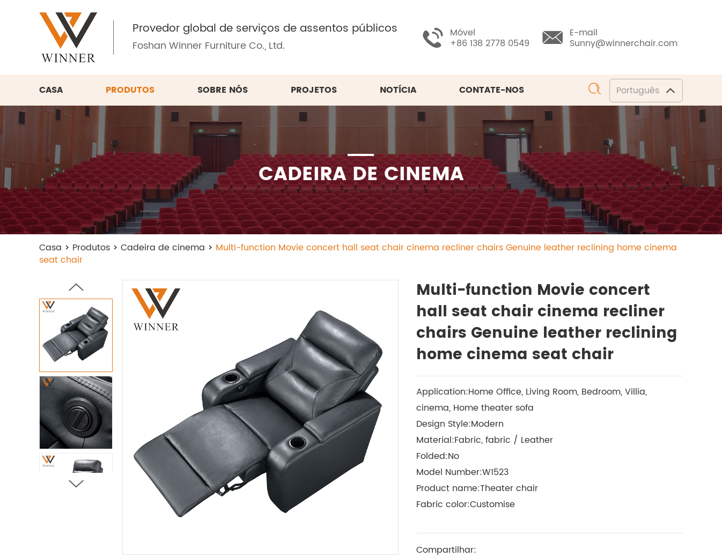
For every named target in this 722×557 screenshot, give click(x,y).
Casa (51, 90)
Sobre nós (222, 90)
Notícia (398, 90)
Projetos (314, 90)
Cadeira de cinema (163, 248)
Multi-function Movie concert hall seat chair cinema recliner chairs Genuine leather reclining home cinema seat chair (358, 254)
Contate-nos (491, 90)
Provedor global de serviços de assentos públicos (264, 29)
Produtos (130, 90)
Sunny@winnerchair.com (623, 43)
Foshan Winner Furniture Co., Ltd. (208, 46)
